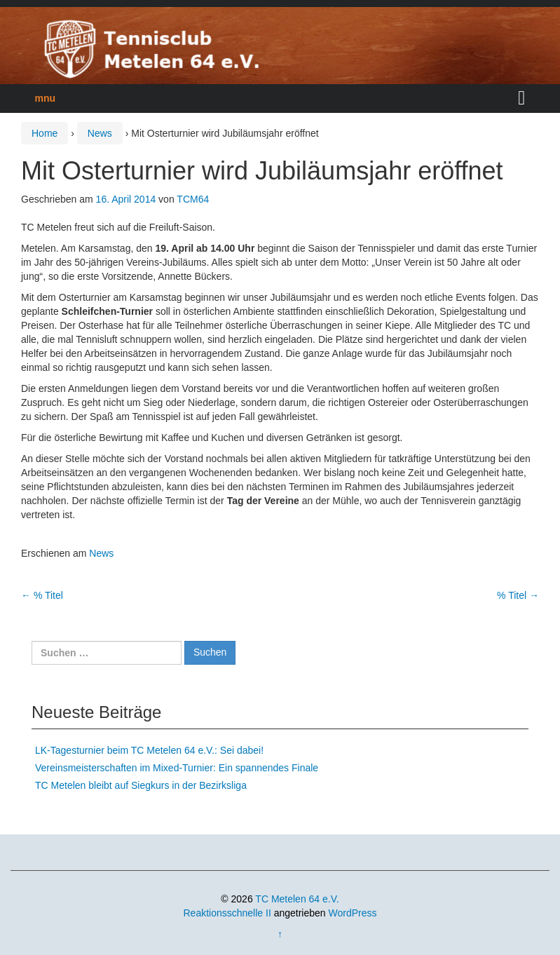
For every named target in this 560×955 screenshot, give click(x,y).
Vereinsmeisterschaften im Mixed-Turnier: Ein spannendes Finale (176, 767)
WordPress (353, 913)
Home (44, 133)
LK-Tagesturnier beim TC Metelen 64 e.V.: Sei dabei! (149, 750)
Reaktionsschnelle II (227, 913)
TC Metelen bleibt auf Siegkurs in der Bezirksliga (141, 785)
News (100, 133)
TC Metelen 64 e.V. (297, 899)
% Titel (42, 595)
